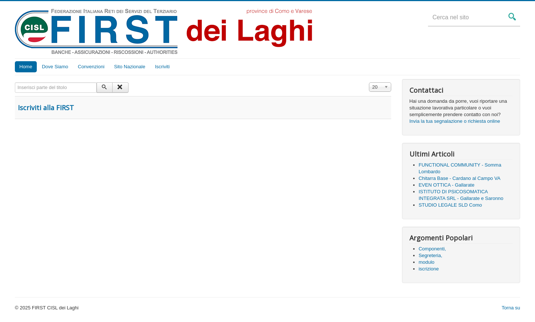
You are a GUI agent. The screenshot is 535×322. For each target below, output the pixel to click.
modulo (427, 262)
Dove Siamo (55, 66)
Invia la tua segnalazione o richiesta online (454, 121)
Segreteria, (430, 255)
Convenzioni (91, 66)
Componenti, (432, 249)
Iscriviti (162, 66)
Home (25, 66)
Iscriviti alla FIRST (46, 107)
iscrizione (429, 269)
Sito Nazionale (129, 66)
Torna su (511, 307)
